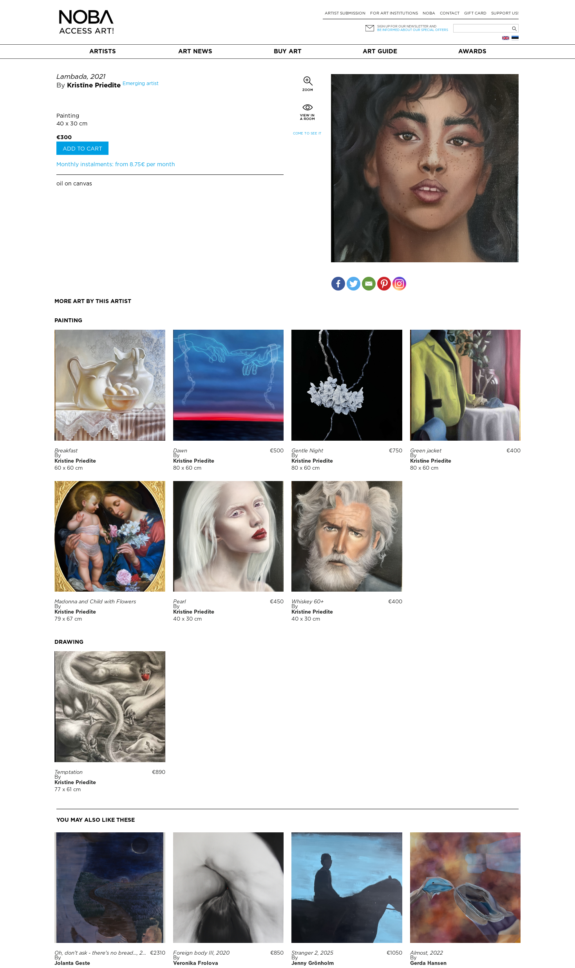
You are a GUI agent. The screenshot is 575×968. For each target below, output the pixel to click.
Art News (195, 51)
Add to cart (82, 149)
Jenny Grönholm (312, 963)
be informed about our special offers (412, 30)
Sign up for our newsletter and (406, 26)
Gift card (475, 13)
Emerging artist (141, 84)
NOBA (429, 13)
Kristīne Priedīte (94, 86)
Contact (449, 13)
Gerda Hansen (428, 963)
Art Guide (380, 51)
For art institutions (394, 13)
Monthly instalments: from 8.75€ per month (115, 164)
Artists (102, 51)
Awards (472, 51)
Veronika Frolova (195, 963)
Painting (67, 116)
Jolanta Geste (72, 963)
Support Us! (505, 13)
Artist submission (345, 13)
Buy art (288, 51)
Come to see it (307, 133)
